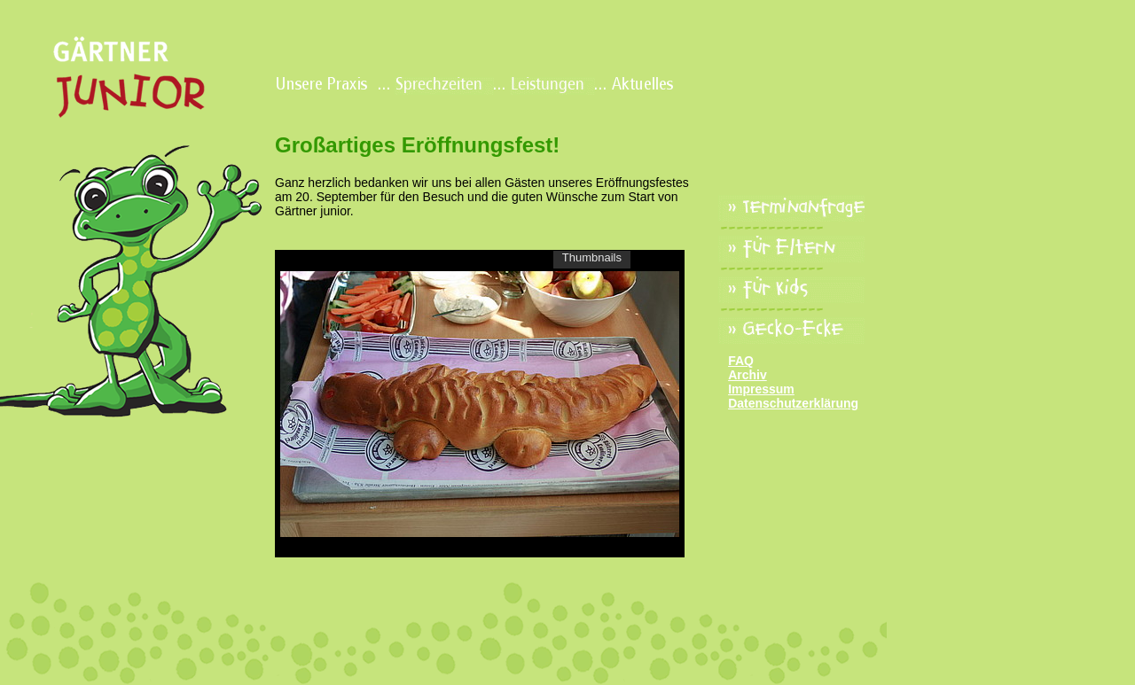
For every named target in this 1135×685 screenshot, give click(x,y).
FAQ (741, 361)
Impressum (761, 389)
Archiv (747, 375)
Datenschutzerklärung (793, 403)
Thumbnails (592, 257)
